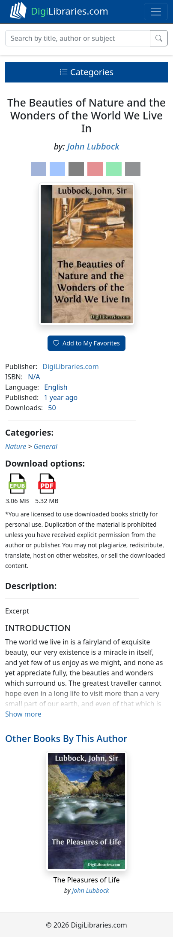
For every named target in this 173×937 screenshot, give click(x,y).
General (45, 446)
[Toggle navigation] (156, 11)
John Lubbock (93, 146)
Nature (15, 446)
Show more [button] (23, 714)
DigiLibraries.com (70, 366)
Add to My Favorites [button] (86, 343)
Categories (86, 72)
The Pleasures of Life (87, 880)
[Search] (77, 38)
